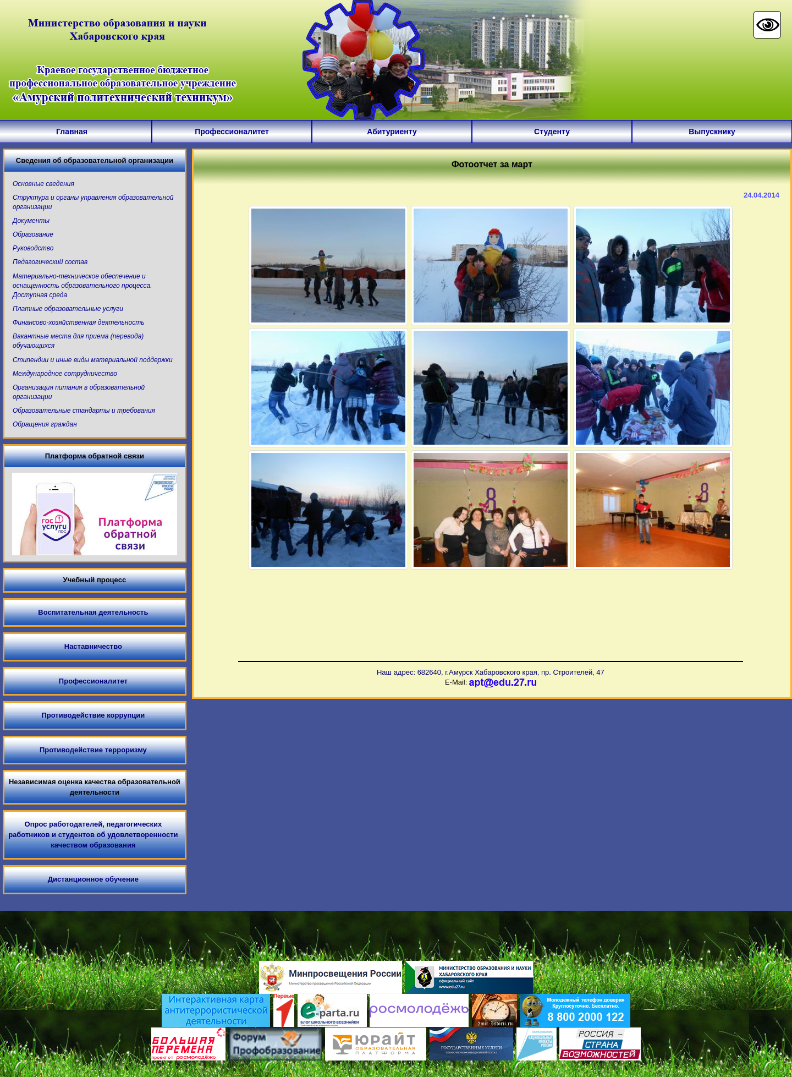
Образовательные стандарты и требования (84, 410)
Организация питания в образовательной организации (79, 392)
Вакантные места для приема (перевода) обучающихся (78, 340)
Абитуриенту (391, 131)
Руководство (33, 248)
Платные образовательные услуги (68, 309)
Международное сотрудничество (65, 374)
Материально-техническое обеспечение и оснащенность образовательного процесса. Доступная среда (82, 285)
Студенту (552, 131)
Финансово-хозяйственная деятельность (78, 322)
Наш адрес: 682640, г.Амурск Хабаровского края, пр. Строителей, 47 (490, 672)
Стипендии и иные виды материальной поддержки (93, 360)
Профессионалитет (232, 131)
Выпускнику (712, 131)
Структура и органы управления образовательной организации (93, 202)
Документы (31, 221)
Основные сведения (43, 184)
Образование (33, 234)
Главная (71, 131)
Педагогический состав (50, 262)
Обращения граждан (45, 424)
